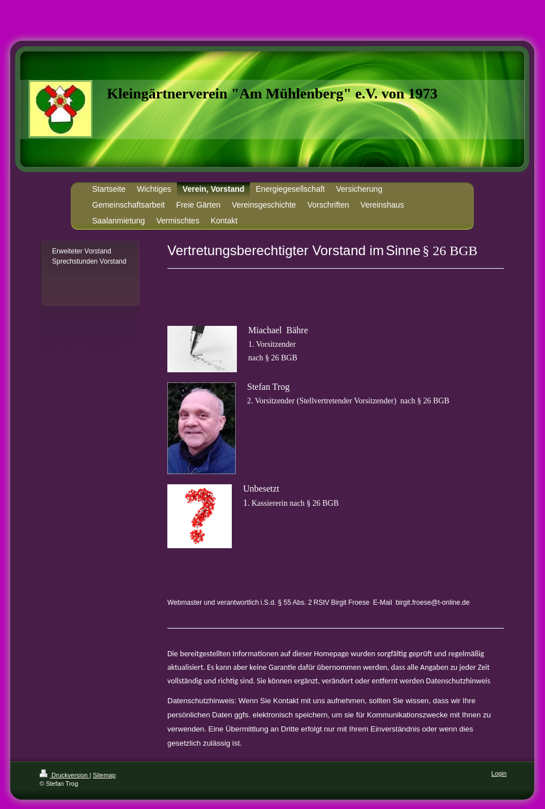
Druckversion (64, 775)
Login (499, 773)
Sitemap (104, 775)
